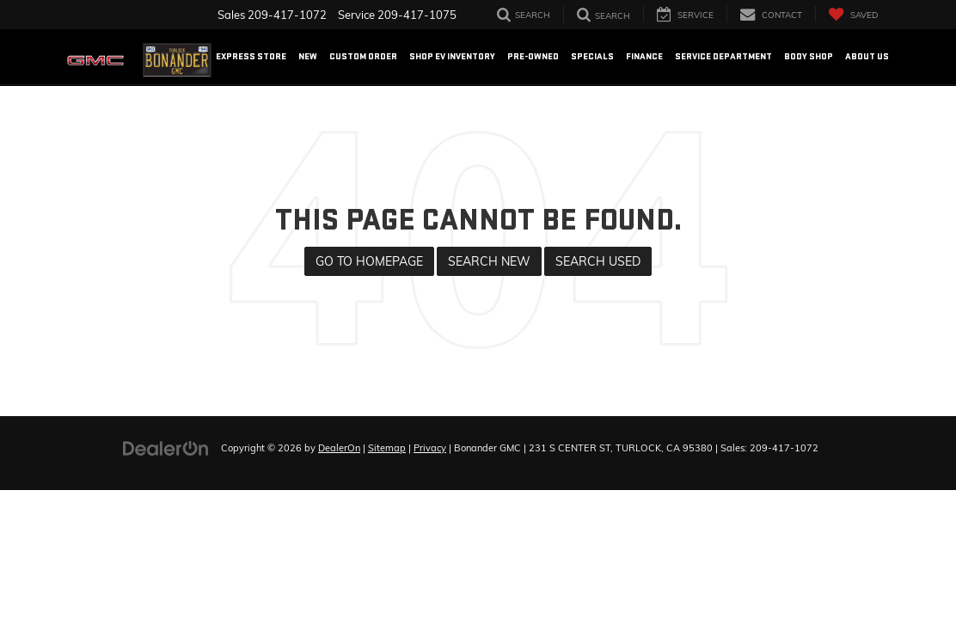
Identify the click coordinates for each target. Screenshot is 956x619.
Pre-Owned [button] (533, 56)
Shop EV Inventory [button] (452, 56)
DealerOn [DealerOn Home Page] (339, 448)
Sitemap (387, 448)
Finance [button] (644, 56)
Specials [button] (592, 56)
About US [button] (867, 56)
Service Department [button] (723, 56)
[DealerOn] (166, 447)
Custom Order (363, 56)
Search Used (597, 261)
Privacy (430, 448)
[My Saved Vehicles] (853, 14)
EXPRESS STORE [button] (251, 56)
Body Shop (808, 56)
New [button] (307, 56)
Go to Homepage (369, 261)
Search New (489, 261)
